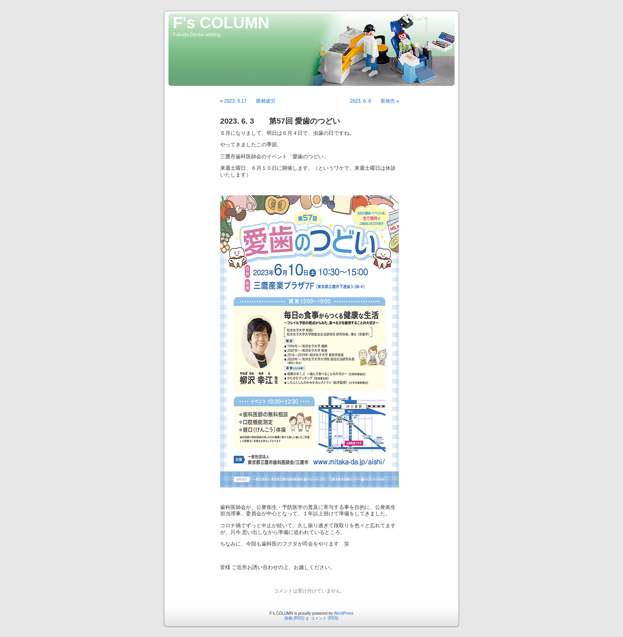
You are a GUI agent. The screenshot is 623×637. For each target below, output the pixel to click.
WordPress (343, 613)
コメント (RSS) (325, 618)
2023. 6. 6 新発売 (372, 101)
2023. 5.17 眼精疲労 (249, 101)
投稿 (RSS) (294, 618)
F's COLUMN (221, 22)
